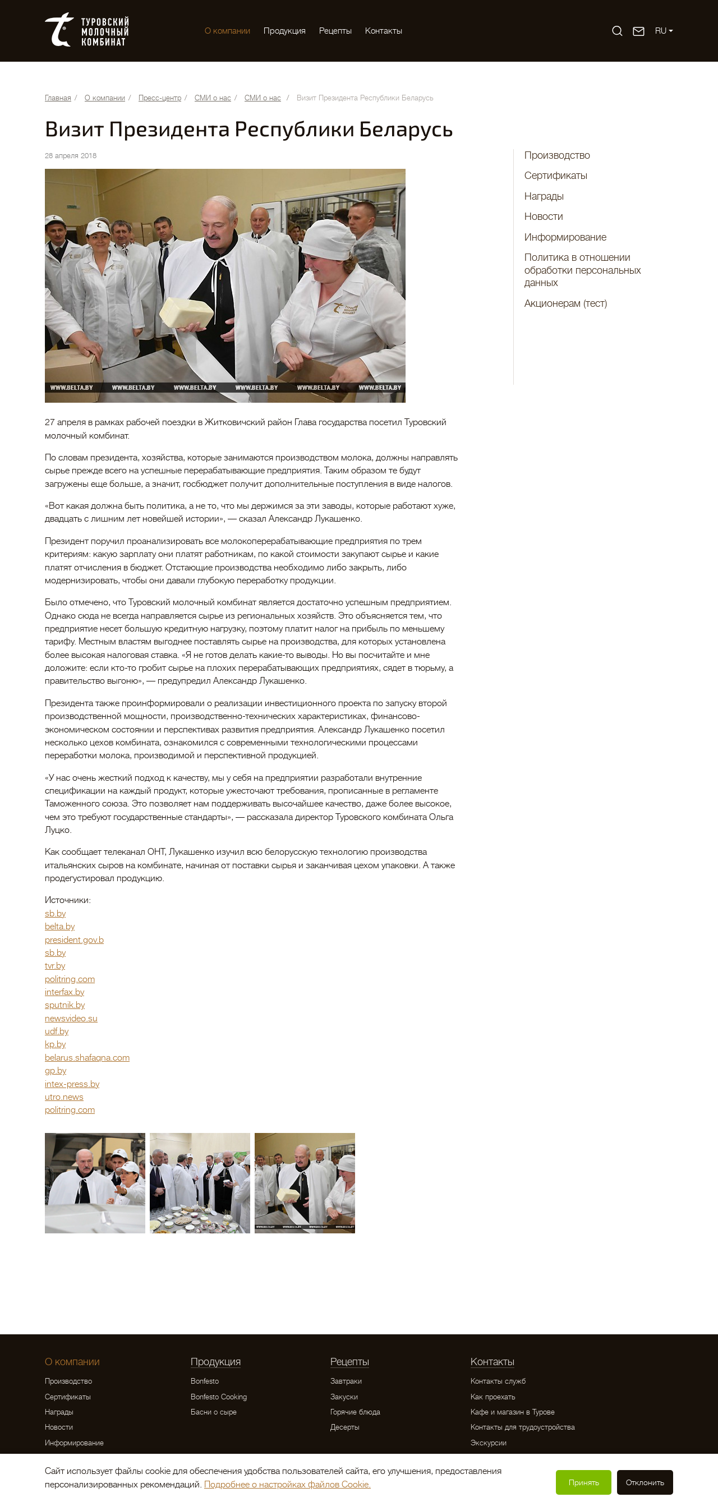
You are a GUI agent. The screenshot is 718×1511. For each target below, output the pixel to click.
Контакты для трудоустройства (523, 1427)
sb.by (55, 914)
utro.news (64, 1097)
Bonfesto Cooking (219, 1397)
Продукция (285, 31)
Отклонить (645, 1482)
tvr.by (55, 966)
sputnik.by (65, 1005)
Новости (543, 216)
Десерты (345, 1427)
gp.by (55, 1071)
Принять (584, 1482)
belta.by (60, 927)
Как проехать (493, 1397)
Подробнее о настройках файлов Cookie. (287, 1485)
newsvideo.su (71, 1019)
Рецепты (335, 31)
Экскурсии (489, 1443)
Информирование (565, 237)
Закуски (344, 1397)
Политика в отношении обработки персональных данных (582, 270)
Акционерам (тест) (565, 303)
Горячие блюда (355, 1412)
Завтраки (346, 1381)
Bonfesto (205, 1381)
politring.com (70, 979)
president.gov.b (74, 940)
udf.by (56, 1031)
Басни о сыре (214, 1412)
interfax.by (64, 992)
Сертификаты (555, 175)
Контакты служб (498, 1381)
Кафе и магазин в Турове (513, 1412)
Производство (557, 155)
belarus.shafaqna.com (87, 1058)
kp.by (55, 1044)
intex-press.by (72, 1084)
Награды (544, 196)
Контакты (383, 31)
